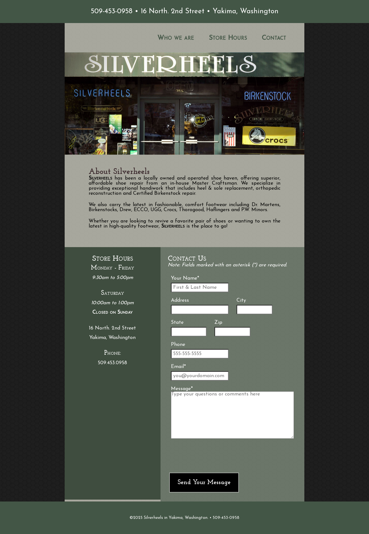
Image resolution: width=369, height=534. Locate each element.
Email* (200, 372)
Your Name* (200, 284)
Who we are (175, 38)
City (254, 306)
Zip (232, 328)
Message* (232, 412)
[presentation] (217, 455)
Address (200, 306)
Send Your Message (204, 482)
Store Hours (228, 38)
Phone (200, 350)
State (189, 328)
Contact (274, 38)
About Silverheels (119, 172)
